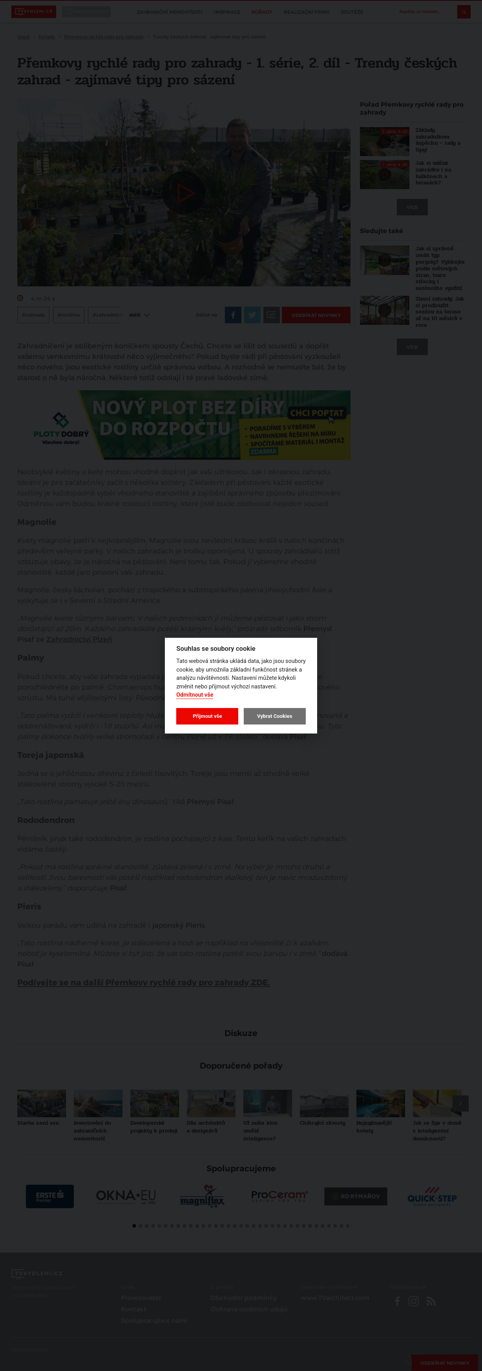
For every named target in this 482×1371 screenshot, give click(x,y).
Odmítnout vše (194, 695)
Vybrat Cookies (274, 716)
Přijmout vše (207, 716)
